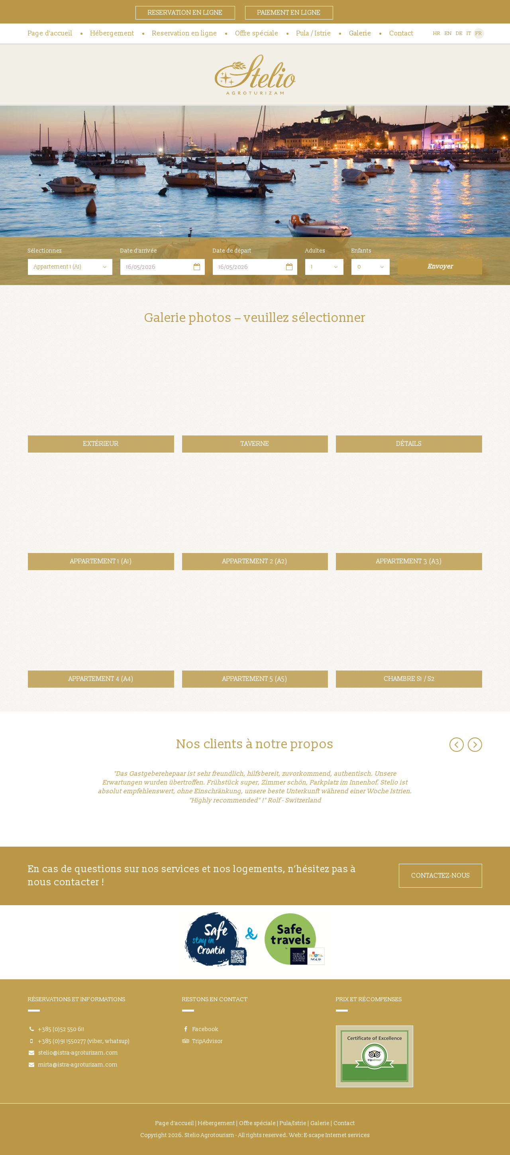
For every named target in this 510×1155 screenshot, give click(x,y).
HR (437, 33)
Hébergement (112, 33)
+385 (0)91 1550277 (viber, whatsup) (84, 1041)
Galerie (360, 33)
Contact (401, 33)
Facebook (200, 1029)
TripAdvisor (202, 1041)
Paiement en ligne (289, 13)
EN (448, 33)
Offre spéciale (257, 33)
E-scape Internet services (337, 1135)
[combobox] (70, 267)
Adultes (315, 250)
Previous (456, 744)
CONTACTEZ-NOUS (440, 876)
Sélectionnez (45, 250)
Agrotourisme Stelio (255, 75)
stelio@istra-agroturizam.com (78, 1052)
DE (459, 33)
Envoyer (440, 267)
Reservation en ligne (185, 13)
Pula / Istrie (313, 33)
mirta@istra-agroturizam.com (78, 1064)
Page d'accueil (50, 33)
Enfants (361, 250)
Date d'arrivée (138, 250)
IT (469, 33)
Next (475, 744)
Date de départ (232, 250)
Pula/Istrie (293, 1123)
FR (478, 33)
